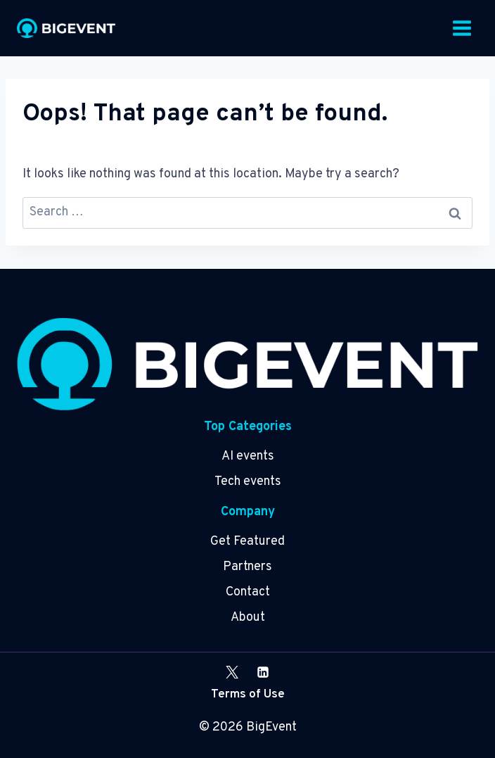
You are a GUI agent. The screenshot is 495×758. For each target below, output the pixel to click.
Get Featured (247, 541)
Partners (247, 567)
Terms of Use (248, 694)
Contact (248, 592)
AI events (247, 456)
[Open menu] (461, 27)
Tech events (247, 482)
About (248, 617)
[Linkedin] (263, 672)
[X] (232, 672)
